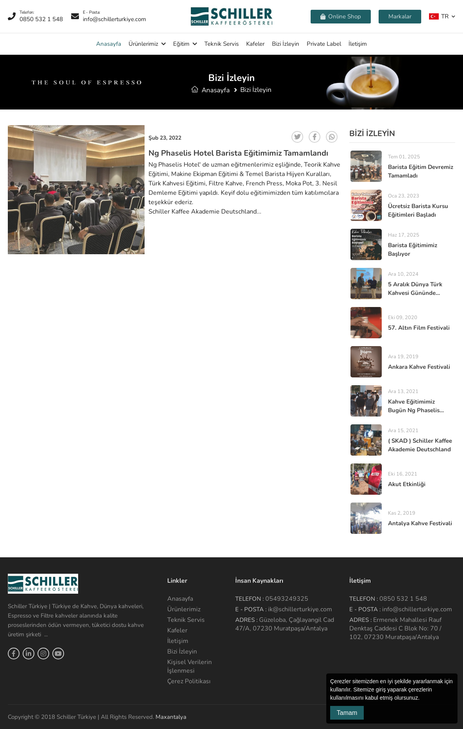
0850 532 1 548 (403, 598)
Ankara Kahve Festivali (419, 367)
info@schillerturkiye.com (417, 609)
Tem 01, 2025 (404, 156)
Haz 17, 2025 (403, 235)
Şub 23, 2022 (164, 138)
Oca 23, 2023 (403, 195)
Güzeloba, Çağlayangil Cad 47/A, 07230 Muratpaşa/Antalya (284, 624)
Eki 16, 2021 (402, 474)
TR (439, 16)
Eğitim (181, 44)
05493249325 (286, 598)
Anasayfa (108, 44)
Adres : (246, 620)
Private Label (324, 44)
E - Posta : (250, 609)
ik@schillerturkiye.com (300, 609)
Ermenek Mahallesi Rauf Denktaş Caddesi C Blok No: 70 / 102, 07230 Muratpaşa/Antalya (395, 628)
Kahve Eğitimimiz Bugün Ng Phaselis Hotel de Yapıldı (414, 410)
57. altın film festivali (419, 328)
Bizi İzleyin (285, 44)
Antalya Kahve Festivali (420, 523)
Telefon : (249, 599)
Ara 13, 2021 (403, 391)
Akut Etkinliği (406, 484)
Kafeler (255, 44)
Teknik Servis (221, 44)
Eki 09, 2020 (402, 317)
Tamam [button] (347, 712)
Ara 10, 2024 (403, 274)
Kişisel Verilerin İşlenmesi (189, 666)
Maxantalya (171, 717)
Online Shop (340, 16)
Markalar (399, 16)
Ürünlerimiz (143, 44)
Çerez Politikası (189, 681)
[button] (422, 698)
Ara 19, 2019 (403, 356)
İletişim (358, 44)
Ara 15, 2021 (403, 430)
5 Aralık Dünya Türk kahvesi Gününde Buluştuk (415, 292)
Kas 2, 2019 (401, 513)
